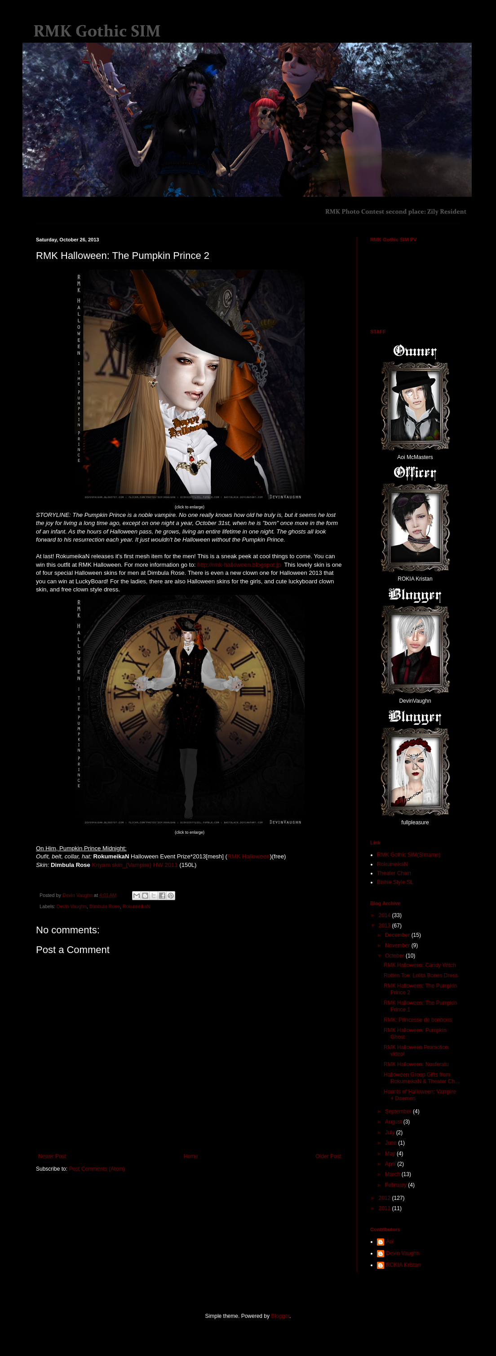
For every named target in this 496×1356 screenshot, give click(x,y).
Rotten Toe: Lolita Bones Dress (421, 975)
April (391, 1164)
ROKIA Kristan (403, 1265)
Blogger (280, 1316)
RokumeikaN (137, 906)
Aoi (390, 1241)
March (393, 1174)
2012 (385, 1198)
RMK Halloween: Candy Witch (420, 965)
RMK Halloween (248, 856)
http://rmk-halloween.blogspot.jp (239, 564)
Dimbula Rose (104, 906)
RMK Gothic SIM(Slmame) (408, 855)
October (395, 956)
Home (191, 1156)
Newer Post (52, 1156)
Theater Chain (394, 873)
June (391, 1143)
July (390, 1132)
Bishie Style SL (395, 882)
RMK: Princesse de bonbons (418, 1020)
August (394, 1122)
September (399, 1111)
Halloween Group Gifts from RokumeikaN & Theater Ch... (421, 1078)
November (398, 945)
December (398, 935)
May (391, 1153)
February (396, 1185)
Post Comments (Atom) (97, 1169)
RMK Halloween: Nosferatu (416, 1064)
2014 (385, 915)
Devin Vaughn (72, 906)
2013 (385, 926)
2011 (385, 1208)
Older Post (328, 1156)
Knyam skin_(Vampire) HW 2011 (135, 865)
